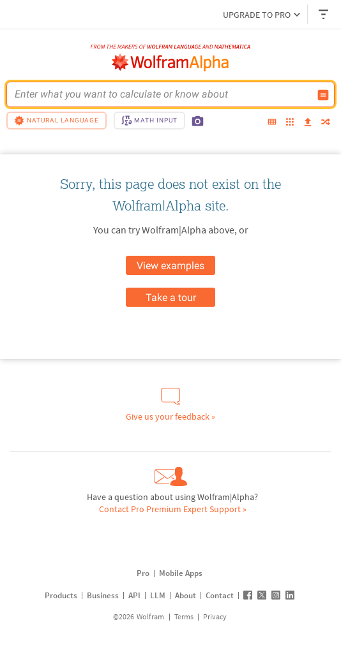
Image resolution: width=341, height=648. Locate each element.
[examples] (290, 123)
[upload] (308, 122)
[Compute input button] (323, 95)
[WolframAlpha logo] (170, 62)
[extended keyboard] (272, 122)
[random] (326, 123)
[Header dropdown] (324, 14)
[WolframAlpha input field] (162, 94)
